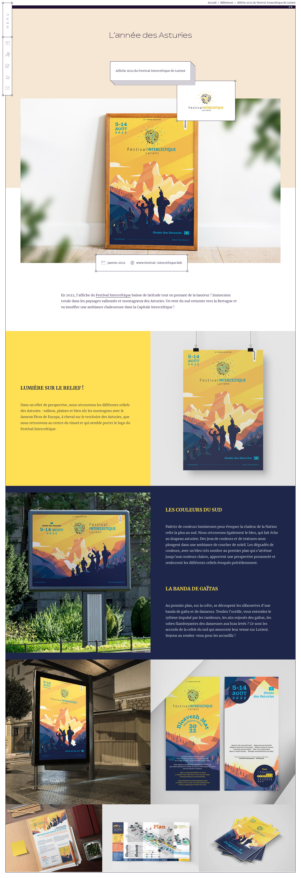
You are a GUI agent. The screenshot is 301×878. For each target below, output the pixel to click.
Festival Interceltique (113, 295)
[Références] (7, 43)
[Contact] (7, 89)
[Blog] (7, 66)
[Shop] (7, 78)
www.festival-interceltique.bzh (159, 263)
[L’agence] (7, 55)
